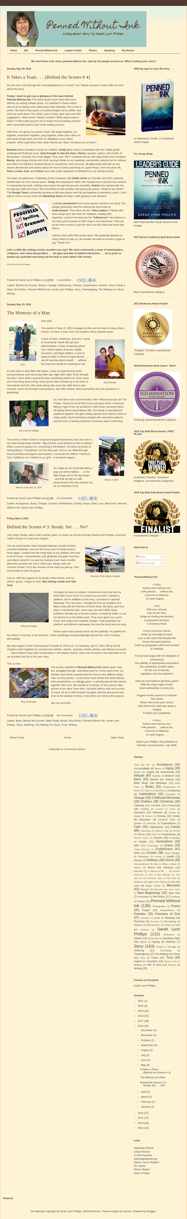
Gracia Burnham (142, 849)
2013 (141, 1123)
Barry (33, 503)
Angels (150, 771)
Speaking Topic (171, 938)
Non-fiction (20, 289)
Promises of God (167, 914)
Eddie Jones (79, 178)
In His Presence (143, 1155)
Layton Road (91, 167)
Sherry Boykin (142, 1169)
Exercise (151, 823)
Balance (169, 775)
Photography (159, 906)
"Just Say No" (142, 764)
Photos (93, 50)
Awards (156, 775)
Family (77, 503)
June (144, 1060)
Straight (159, 947)
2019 (141, 1010)
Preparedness (167, 910)
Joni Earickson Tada (152, 878)
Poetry (175, 906)
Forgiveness (169, 834)
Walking (138, 964)
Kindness (138, 882)
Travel (154, 957)
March (145, 1096)
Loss (101, 503)
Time (142, 957)
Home (13, 50)
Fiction (176, 830)
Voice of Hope (142, 1173)
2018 (141, 1015)
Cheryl (39, 171)
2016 (141, 1025)
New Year (174, 893)
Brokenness (169, 787)
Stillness (170, 941)
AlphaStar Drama (144, 1147)
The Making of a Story (110, 289)
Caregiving (174, 790)
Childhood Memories (166, 797)
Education (145, 819)
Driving (161, 816)
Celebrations (147, 794)
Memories (110, 503)
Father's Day (161, 830)
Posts (141, 556)
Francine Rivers (141, 838)
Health (170, 856)
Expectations (168, 823)
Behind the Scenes (26, 285)
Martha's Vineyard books (37, 164)
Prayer (146, 910)
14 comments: (65, 498)
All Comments (145, 563)
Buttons (137, 791)
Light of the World (157, 882)
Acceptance (22, 503)
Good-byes (152, 845)
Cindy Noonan (142, 1151)
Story (78, 289)
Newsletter (143, 896)
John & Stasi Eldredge (159, 875)
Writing (11, 293)
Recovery (139, 921)
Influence (168, 867)
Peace (141, 901)
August (145, 1050)
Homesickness (141, 864)
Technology (166, 950)
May (143, 1065)
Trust (64, 724)
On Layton (140, 1165)
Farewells (145, 830)
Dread (137, 816)
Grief (94, 503)
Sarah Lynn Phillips (62, 289)
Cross (172, 809)
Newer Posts (17, 737)
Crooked (159, 809)
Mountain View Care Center (167, 889)
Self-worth (169, 934)
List (173, 881)
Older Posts (117, 737)
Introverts (138, 871)
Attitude (139, 775)
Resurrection (153, 925)
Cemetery (171, 794)
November (147, 1035)
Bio (26, 50)
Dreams (149, 816)
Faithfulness (64, 285)
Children (146, 801)
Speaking (109, 50)
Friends (77, 285)
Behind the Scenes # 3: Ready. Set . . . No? (47, 526)
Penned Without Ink (46, 50)
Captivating (159, 791)
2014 (141, 1117)
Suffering (29, 724)
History (138, 860)
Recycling (154, 921)
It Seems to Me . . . (158, 871)
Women (172, 964)
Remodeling (170, 921)
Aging (169, 768)
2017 (141, 1021)
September (147, 1045)
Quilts (157, 918)
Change (51, 285)
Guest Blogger (172, 853)
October (146, 1040)
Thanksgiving (89, 289)
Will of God (154, 964)
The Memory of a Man (28, 312)
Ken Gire (171, 878)
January (146, 1106)
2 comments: (64, 280)
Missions (145, 889)
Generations (164, 841)
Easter (176, 816)
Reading (169, 917)
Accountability (142, 768)
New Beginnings (149, 892)
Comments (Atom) (74, 749)
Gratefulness (90, 285)
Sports (143, 941)
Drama (172, 812)
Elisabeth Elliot (166, 819)
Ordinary (175, 896)
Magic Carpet (153, 885)
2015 (141, 1112)
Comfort (52, 503)
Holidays (152, 860)
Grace (86, 503)
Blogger (151, 1211)
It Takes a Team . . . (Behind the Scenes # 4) (48, 77)
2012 (141, 1127)
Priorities (140, 914)
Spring (156, 941)
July (143, 1055)
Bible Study (52, 720)
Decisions (139, 812)
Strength (172, 946)
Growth (103, 285)
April (144, 1091)
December (147, 1030)
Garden (143, 841)
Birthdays (161, 782)
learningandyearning (145, 1158)
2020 (141, 1005)
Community (173, 805)
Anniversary (167, 771)
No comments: (65, 715)
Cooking (144, 809)
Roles (168, 925)
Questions (145, 918)
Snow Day (153, 938)
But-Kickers (13, 156)
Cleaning (139, 805)
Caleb (147, 791)
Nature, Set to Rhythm (146, 1162)
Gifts (136, 845)
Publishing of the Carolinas (50, 178)
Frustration (174, 838)
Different (157, 812)
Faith (137, 826)
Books (42, 285)
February (146, 1101)
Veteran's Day (170, 961)
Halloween (143, 856)
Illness (151, 867)
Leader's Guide (73, 50)
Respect (138, 925)
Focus (141, 834)
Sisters (138, 938)
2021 (141, 1000)
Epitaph (138, 823)
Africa (158, 768)
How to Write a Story (165, 864)
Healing (158, 857)
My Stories (128, 50)
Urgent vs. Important (145, 961)
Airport (137, 772)
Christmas (166, 801)
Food (154, 834)
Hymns (137, 867)
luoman (127, 1211)
